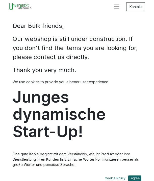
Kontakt (136, 7)
